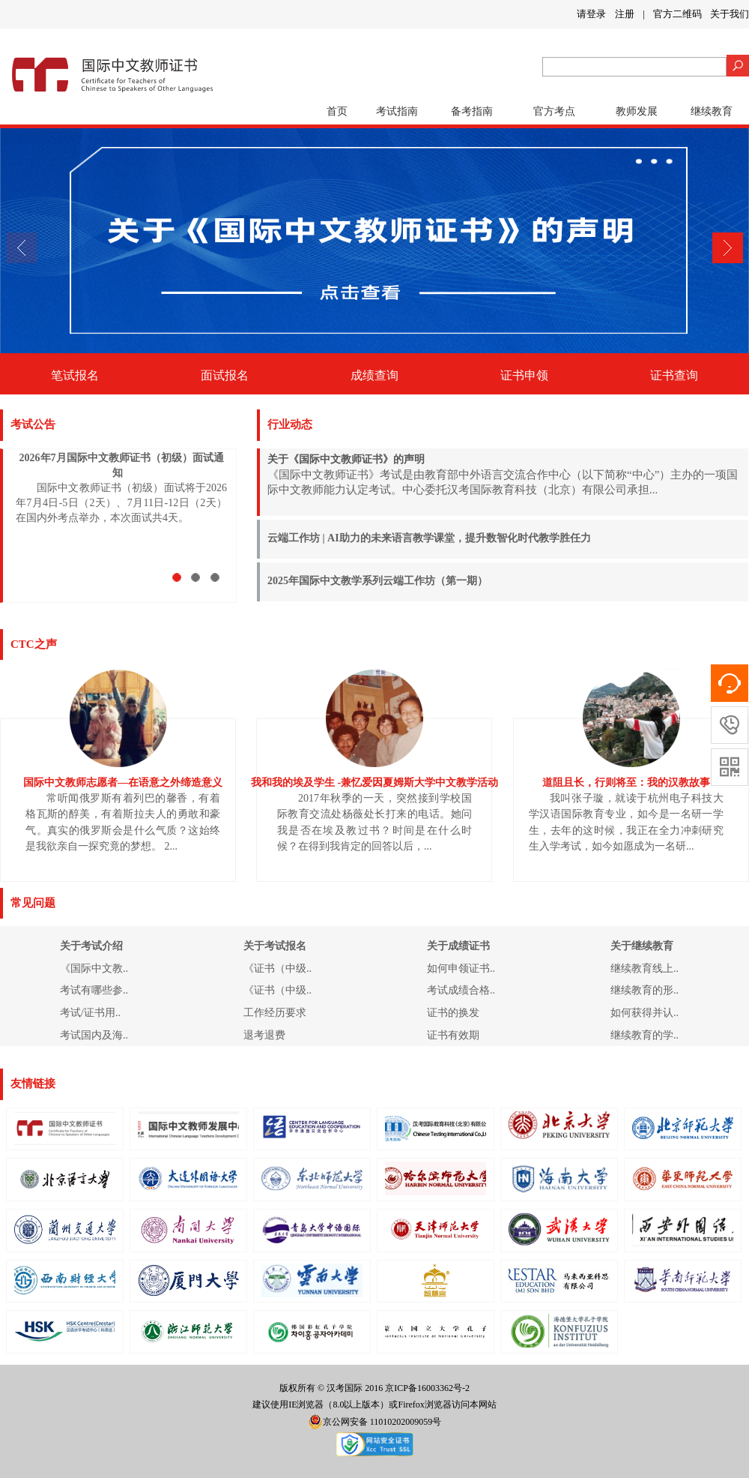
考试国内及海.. (94, 1035)
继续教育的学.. (644, 1035)
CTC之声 (33, 644)
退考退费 (264, 1035)
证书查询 (674, 375)
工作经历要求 (274, 1012)
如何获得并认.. (644, 1012)
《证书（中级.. (277, 968)
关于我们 (729, 13)
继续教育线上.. (644, 968)
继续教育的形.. (644, 990)
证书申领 (524, 375)
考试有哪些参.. (94, 990)
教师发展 (637, 111)
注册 (624, 13)
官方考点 (554, 111)
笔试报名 (75, 375)
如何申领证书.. (461, 968)
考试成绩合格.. (461, 990)
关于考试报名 (274, 946)
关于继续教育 (641, 946)
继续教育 (712, 111)
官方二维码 (677, 13)
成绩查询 (374, 375)
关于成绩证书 (458, 946)
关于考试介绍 (91, 946)
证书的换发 (453, 1012)
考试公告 (32, 424)
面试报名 (225, 375)
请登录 (591, 13)
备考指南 (472, 111)
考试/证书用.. (90, 1012)
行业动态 (289, 424)
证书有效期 (453, 1035)
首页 (337, 111)
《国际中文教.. (94, 968)
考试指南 (397, 111)
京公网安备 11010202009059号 (375, 1421)
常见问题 (32, 903)
